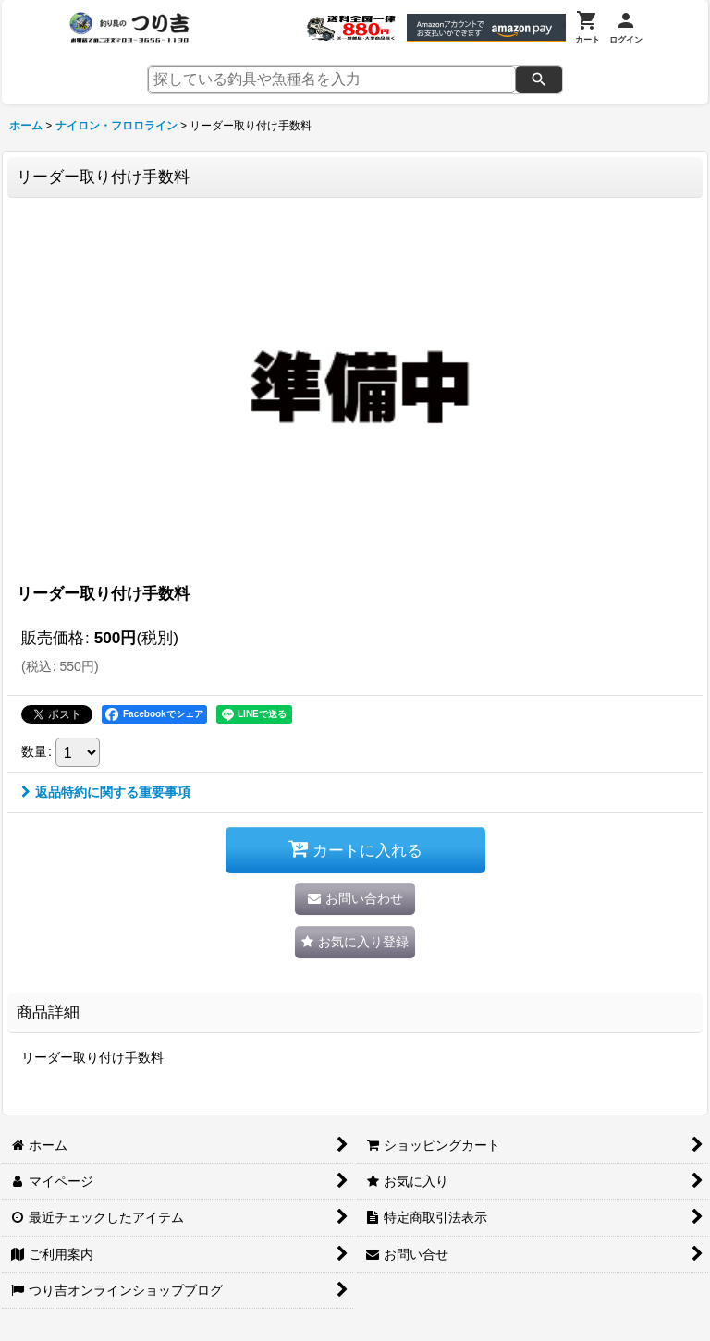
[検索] (539, 79)
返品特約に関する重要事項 (105, 792)
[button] (355, 942)
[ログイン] (626, 27)
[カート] (587, 27)
